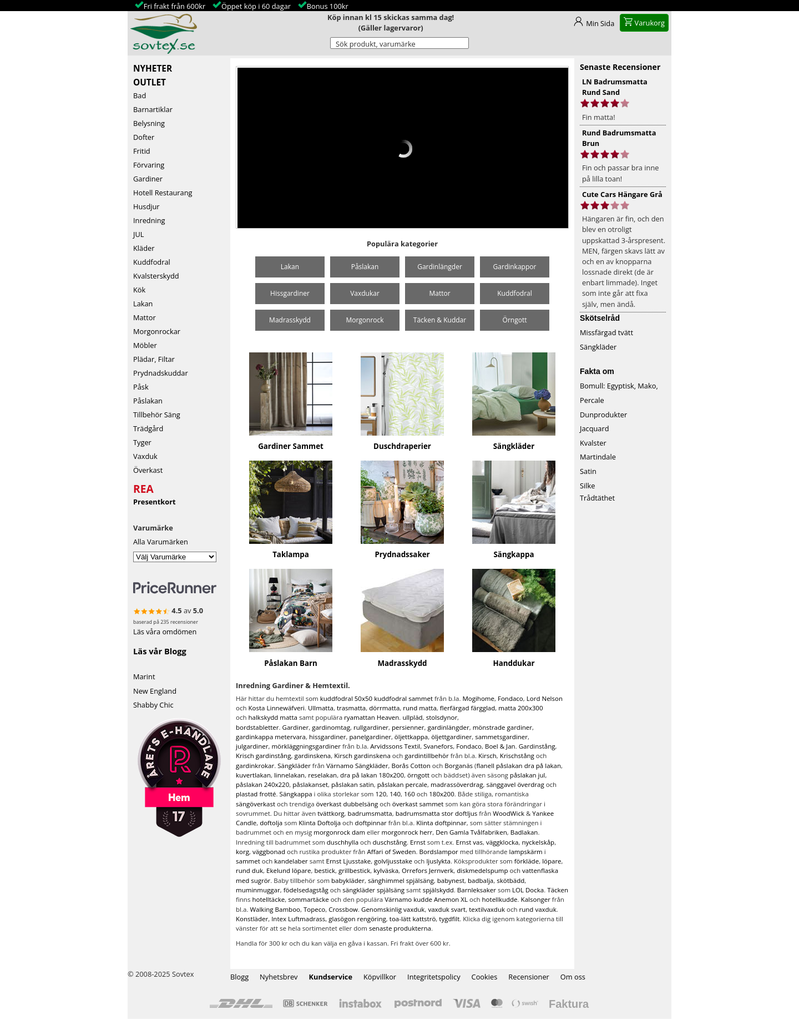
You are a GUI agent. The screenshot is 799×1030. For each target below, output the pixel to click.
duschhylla (342, 842)
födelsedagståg (306, 890)
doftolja (271, 823)
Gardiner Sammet (290, 446)
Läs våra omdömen (164, 632)
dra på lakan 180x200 (372, 775)
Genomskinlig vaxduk (392, 909)
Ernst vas (469, 842)
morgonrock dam (339, 832)
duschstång (390, 842)
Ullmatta (320, 708)
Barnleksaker (476, 890)
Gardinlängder (439, 266)
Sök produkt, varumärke (376, 44)
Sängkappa (514, 554)
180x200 (441, 794)
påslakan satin (352, 784)
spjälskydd (438, 890)
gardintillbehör (426, 755)
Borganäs (458, 765)
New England (154, 691)
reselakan (322, 775)
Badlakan (524, 832)
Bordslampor (438, 851)
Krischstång (517, 755)
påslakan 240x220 (262, 784)
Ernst (418, 842)
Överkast (148, 470)
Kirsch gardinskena (362, 755)
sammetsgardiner (501, 737)
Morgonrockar (156, 331)
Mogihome (478, 698)
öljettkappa (411, 737)
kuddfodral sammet (403, 698)
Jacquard (594, 428)
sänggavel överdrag (515, 784)
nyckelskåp (538, 842)
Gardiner (148, 179)
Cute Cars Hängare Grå (622, 194)
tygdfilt (449, 919)
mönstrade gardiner (502, 727)
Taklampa (290, 554)
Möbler (145, 345)
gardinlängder (448, 727)
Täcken (557, 890)
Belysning (149, 123)
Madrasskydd (290, 320)
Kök (139, 290)
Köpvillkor (379, 977)
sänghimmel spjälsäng (401, 880)
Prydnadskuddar (160, 373)
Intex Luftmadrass (298, 919)
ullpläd (412, 717)
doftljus (466, 813)
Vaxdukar (365, 293)
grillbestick (354, 870)
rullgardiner (370, 727)
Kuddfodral (151, 262)
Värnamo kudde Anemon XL (426, 899)
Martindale (598, 457)
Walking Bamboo (275, 909)
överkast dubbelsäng (347, 804)
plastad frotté (256, 794)
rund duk (249, 870)
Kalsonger (535, 899)
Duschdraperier (402, 446)
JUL (138, 234)
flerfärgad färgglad (467, 708)
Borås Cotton (411, 765)
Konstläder (252, 919)
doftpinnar (371, 823)
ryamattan (359, 717)
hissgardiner (327, 737)
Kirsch (487, 755)
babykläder (348, 880)
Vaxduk (145, 456)
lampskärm (525, 851)
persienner (408, 727)
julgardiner (252, 746)
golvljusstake (393, 861)
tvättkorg (330, 813)
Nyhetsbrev (278, 977)
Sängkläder (513, 446)
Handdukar (513, 663)
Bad (139, 95)
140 (395, 794)
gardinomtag (331, 727)
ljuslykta (438, 861)
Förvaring (148, 165)
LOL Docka (528, 890)
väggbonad (268, 851)
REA (143, 487)
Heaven (388, 717)
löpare (551, 861)
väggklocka (502, 842)
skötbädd (510, 880)
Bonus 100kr (327, 6)
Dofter (143, 137)
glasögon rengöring (357, 919)
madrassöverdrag (457, 784)
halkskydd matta (273, 717)
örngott (418, 775)
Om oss (572, 977)
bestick (324, 870)
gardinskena (312, 755)
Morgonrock (364, 320)
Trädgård (148, 428)
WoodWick (508, 813)
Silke (587, 486)
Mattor (144, 317)
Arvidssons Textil (395, 746)
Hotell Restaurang (163, 193)
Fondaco (510, 698)
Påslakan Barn (290, 663)
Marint (144, 676)
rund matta (420, 708)
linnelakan (289, 775)
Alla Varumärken (160, 542)
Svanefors (438, 746)
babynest (450, 880)
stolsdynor (441, 717)
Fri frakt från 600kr (174, 6)
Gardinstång (537, 746)
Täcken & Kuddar (439, 320)
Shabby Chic (153, 705)
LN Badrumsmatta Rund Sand (615, 87)
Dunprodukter (603, 415)
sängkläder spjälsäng (373, 890)
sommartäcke (308, 899)
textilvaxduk (487, 909)
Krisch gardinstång (263, 755)
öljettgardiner (451, 737)
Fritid (141, 151)
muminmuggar (258, 890)
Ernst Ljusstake (348, 861)
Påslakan (148, 401)
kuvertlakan (253, 775)
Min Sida (600, 23)
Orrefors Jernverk (427, 870)
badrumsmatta (370, 813)
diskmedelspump (482, 870)
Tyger (142, 442)
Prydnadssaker (402, 554)
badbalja (480, 880)
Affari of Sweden (391, 851)
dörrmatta (384, 708)
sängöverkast (255, 804)
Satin (588, 471)
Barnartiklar (153, 109)
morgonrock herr (407, 832)
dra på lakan (542, 765)
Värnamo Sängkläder (357, 765)
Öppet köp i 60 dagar (256, 6)
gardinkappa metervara (271, 737)
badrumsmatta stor (424, 813)
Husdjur (146, 206)
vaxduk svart (447, 909)
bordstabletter (257, 727)
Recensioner (528, 977)
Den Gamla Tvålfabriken (471, 832)
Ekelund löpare (288, 870)
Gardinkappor (515, 266)
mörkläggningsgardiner (305, 746)
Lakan (143, 304)
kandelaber (291, 861)
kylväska (385, 870)
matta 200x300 (520, 708)
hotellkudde (500, 899)
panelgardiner (370, 737)
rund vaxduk (538, 909)
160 (409, 794)
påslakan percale (402, 784)
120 (380, 794)
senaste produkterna (400, 928)
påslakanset (310, 784)
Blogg (239, 977)
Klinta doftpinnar (441, 823)
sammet (248, 861)
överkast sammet (418, 804)
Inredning (149, 220)
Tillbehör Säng (156, 415)
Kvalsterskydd (156, 276)
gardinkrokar (255, 765)
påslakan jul (527, 775)
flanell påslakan (499, 765)
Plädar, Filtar (154, 359)
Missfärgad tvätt (606, 332)
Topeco (314, 909)
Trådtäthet (597, 498)
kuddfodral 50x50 (346, 698)
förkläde (526, 861)
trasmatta (351, 708)
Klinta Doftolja (320, 823)
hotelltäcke (268, 899)
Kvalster (593, 443)
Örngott (515, 320)
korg (242, 851)
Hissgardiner (290, 293)
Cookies (485, 977)
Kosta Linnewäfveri (277, 708)
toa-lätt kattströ (413, 919)
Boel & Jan (500, 746)
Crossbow (343, 909)
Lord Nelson (545, 698)
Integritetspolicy (434, 977)
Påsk (141, 387)
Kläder (143, 248)
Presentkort (154, 502)
